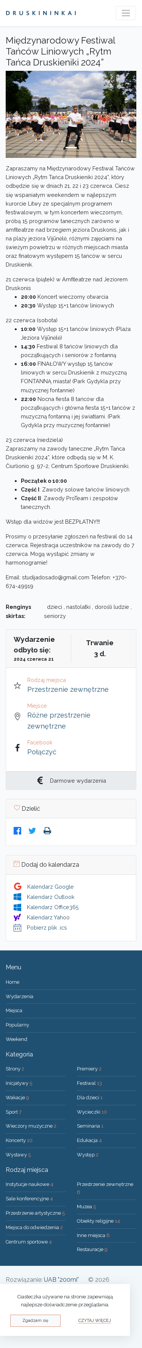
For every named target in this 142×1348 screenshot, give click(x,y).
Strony (15, 1069)
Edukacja (89, 1140)
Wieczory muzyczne (31, 1126)
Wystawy (18, 1155)
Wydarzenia (19, 996)
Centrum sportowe (29, 1242)
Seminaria (90, 1126)
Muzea (86, 1206)
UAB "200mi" (61, 1279)
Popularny (17, 1025)
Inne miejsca (93, 1235)
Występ (87, 1155)
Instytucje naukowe (29, 1184)
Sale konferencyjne (29, 1198)
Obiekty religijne (98, 1221)
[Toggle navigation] (126, 13)
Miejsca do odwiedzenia (34, 1227)
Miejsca (14, 1010)
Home (12, 982)
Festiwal (89, 1083)
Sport (14, 1112)
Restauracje (92, 1249)
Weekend (16, 1039)
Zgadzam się (35, 1320)
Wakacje (17, 1097)
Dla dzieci (90, 1097)
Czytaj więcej (94, 1320)
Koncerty (19, 1140)
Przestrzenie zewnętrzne (68, 689)
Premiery (89, 1069)
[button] (15, 114)
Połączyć (41, 752)
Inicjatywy (19, 1083)
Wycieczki (92, 1112)
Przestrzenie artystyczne (35, 1213)
